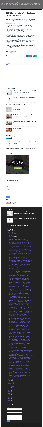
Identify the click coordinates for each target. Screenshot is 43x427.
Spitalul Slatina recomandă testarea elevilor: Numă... (20, 250)
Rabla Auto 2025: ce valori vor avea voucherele (19, 287)
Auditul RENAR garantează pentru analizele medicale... (20, 311)
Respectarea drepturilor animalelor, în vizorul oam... (20, 344)
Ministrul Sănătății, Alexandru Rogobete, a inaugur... (20, 348)
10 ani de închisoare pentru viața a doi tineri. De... (19, 297)
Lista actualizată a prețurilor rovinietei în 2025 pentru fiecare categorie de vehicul (24, 91)
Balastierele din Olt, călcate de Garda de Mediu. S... (20, 275)
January (11, 386)
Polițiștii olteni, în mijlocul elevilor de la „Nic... (18, 315)
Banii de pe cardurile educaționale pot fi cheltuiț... (19, 317)
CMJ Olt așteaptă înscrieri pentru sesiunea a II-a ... (20, 289)
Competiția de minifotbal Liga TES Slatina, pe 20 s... (20, 242)
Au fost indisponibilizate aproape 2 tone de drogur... (20, 372)
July (10, 378)
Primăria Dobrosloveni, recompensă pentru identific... (20, 307)
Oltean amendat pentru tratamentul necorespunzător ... (21, 350)
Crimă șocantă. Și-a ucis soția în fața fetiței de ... (19, 299)
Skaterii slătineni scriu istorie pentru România (18, 305)
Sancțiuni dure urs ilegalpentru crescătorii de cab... (20, 282)
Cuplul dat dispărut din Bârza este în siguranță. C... (19, 281)
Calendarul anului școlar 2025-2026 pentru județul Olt (20, 260)
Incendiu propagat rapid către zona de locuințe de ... (20, 336)
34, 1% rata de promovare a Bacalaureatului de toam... (20, 318)
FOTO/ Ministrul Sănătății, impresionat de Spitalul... (20, 340)
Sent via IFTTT (9, 52)
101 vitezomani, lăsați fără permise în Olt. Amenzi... (20, 366)
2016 (9, 398)
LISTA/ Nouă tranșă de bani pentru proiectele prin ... (20, 246)
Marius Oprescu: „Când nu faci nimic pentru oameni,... (20, 353)
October (11, 235)
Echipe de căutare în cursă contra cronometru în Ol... (20, 369)
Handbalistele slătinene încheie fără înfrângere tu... (20, 329)
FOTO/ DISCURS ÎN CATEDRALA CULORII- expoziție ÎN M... (22, 355)
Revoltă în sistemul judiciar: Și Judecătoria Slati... (19, 267)
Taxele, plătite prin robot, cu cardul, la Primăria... (19, 303)
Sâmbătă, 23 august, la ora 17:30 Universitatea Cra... (20, 300)
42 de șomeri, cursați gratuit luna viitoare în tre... (19, 274)
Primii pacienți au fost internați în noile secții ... (18, 308)
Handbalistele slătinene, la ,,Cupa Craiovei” (18, 354)
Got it (25, 8)
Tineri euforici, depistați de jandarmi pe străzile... (19, 365)
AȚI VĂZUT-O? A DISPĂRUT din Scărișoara (18, 333)
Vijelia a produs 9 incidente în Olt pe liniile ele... (19, 285)
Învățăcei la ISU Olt (13, 268)
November (11, 233)
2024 (9, 387)
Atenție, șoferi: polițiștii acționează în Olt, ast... (19, 324)
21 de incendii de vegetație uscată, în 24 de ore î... (19, 358)
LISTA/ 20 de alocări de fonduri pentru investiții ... (19, 339)
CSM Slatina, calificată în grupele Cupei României (19, 264)
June (10, 379)
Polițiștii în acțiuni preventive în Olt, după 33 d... (19, 249)
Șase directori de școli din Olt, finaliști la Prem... (19, 301)
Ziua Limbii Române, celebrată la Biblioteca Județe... (20, 243)
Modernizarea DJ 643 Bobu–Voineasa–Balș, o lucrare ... (20, 253)
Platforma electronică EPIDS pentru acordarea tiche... (20, 304)
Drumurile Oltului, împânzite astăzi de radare (18, 368)
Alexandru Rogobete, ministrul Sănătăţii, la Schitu (19, 351)
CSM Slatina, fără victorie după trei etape (18, 328)
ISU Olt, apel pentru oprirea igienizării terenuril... (19, 375)
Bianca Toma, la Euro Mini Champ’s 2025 (17, 239)
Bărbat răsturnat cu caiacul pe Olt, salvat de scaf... (19, 335)
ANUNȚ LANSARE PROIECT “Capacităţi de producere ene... (22, 362)
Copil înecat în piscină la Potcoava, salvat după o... (19, 294)
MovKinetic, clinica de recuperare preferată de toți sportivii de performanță (24, 115)
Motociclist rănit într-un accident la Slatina (18, 347)
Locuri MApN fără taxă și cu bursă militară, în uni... (19, 371)
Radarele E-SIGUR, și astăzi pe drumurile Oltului (19, 278)
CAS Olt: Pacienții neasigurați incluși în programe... (19, 321)
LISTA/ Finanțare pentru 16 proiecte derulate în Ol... (20, 290)
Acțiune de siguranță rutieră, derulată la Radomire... (20, 332)
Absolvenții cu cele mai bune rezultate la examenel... (20, 357)
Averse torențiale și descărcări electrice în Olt (19, 240)
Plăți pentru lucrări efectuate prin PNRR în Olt (19, 361)
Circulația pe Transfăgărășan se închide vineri (18, 263)
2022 (9, 390)
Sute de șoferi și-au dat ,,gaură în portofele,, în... (19, 276)
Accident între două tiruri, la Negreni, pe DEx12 (19, 269)
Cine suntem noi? (17, 128)
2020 (9, 393)
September (11, 236)
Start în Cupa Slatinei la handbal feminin (17, 314)
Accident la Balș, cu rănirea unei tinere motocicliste (20, 254)
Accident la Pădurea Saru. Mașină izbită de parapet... (20, 265)
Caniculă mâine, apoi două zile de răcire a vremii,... (19, 247)
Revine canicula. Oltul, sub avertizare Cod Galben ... (20, 312)
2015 (9, 400)
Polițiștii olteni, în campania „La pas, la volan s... (19, 373)
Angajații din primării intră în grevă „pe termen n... (19, 251)
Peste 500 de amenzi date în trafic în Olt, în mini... (19, 322)
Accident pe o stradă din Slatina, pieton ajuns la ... (19, 293)
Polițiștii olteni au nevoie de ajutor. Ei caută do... (19, 283)
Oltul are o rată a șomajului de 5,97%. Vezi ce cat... (19, 261)
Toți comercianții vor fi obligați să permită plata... (19, 319)
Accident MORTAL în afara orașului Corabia (18, 326)
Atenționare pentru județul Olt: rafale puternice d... (20, 286)
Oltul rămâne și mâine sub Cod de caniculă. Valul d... (20, 337)
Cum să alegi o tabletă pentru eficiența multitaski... (20, 271)
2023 (9, 389)
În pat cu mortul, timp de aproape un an (17, 257)
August (11, 238)
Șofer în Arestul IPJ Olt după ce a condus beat (19, 292)
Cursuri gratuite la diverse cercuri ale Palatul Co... (19, 272)
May (10, 380)
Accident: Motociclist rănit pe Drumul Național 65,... (20, 245)
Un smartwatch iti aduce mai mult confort (16, 104)
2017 (9, 397)
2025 (9, 232)
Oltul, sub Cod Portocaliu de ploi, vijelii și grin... (19, 325)
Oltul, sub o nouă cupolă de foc (15, 376)
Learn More (20, 8)
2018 (9, 396)
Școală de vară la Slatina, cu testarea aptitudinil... (19, 279)
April (10, 382)
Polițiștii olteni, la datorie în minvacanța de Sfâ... (19, 346)
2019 (9, 394)
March (10, 383)
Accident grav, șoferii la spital (15, 296)
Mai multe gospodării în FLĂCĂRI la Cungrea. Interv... (20, 364)
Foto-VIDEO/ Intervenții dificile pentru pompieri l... (20, 256)
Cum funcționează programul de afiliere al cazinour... (20, 258)
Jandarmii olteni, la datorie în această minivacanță (19, 343)
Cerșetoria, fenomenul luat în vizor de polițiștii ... (19, 310)
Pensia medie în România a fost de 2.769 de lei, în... (19, 330)
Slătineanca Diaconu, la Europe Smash (17, 359)
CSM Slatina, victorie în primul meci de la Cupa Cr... (19, 341)
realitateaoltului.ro (12, 51)
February (11, 384)
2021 (9, 391)
